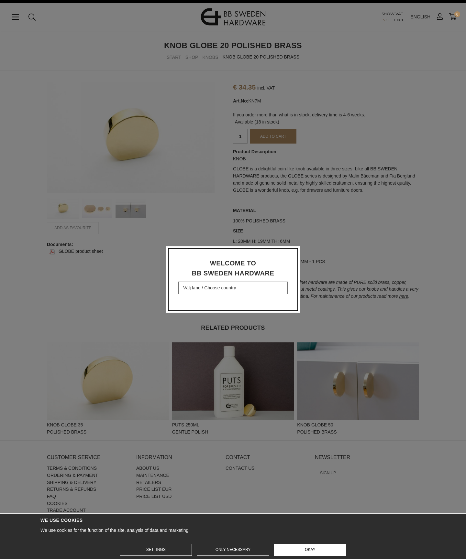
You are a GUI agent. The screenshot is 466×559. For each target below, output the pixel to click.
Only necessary (233, 549)
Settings (156, 549)
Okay (310, 549)
